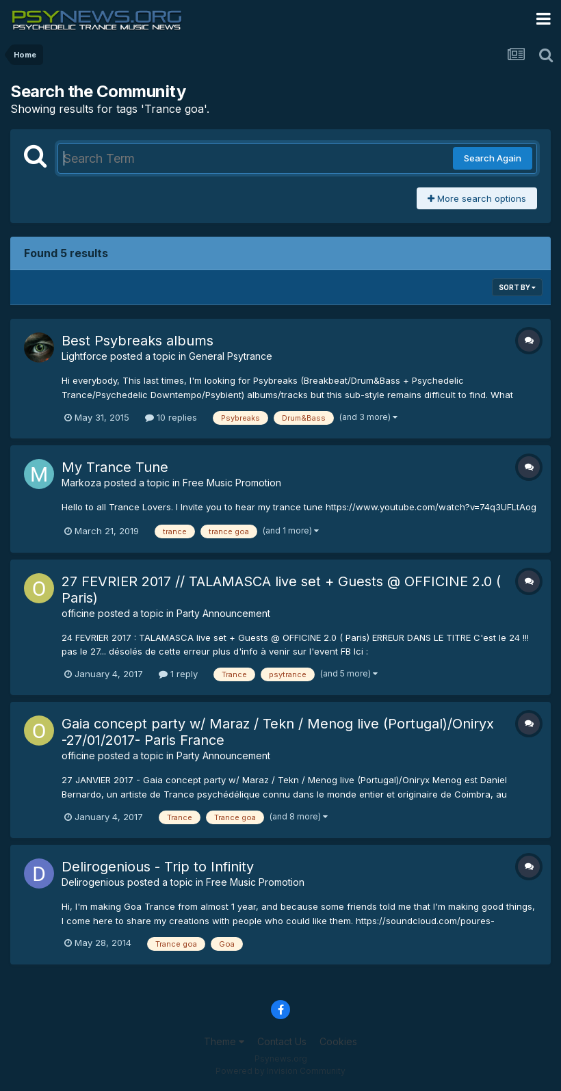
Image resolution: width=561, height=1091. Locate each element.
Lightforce (84, 356)
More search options (477, 198)
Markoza (81, 482)
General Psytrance (230, 356)
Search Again (492, 158)
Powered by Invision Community (280, 1071)
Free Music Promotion (232, 482)
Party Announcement (223, 613)
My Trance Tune (115, 467)
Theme (224, 1041)
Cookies (338, 1041)
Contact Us (281, 1041)
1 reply (178, 673)
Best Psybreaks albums (137, 340)
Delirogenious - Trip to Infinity (158, 866)
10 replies (171, 417)
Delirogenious (93, 882)
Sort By (517, 287)
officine (78, 613)
